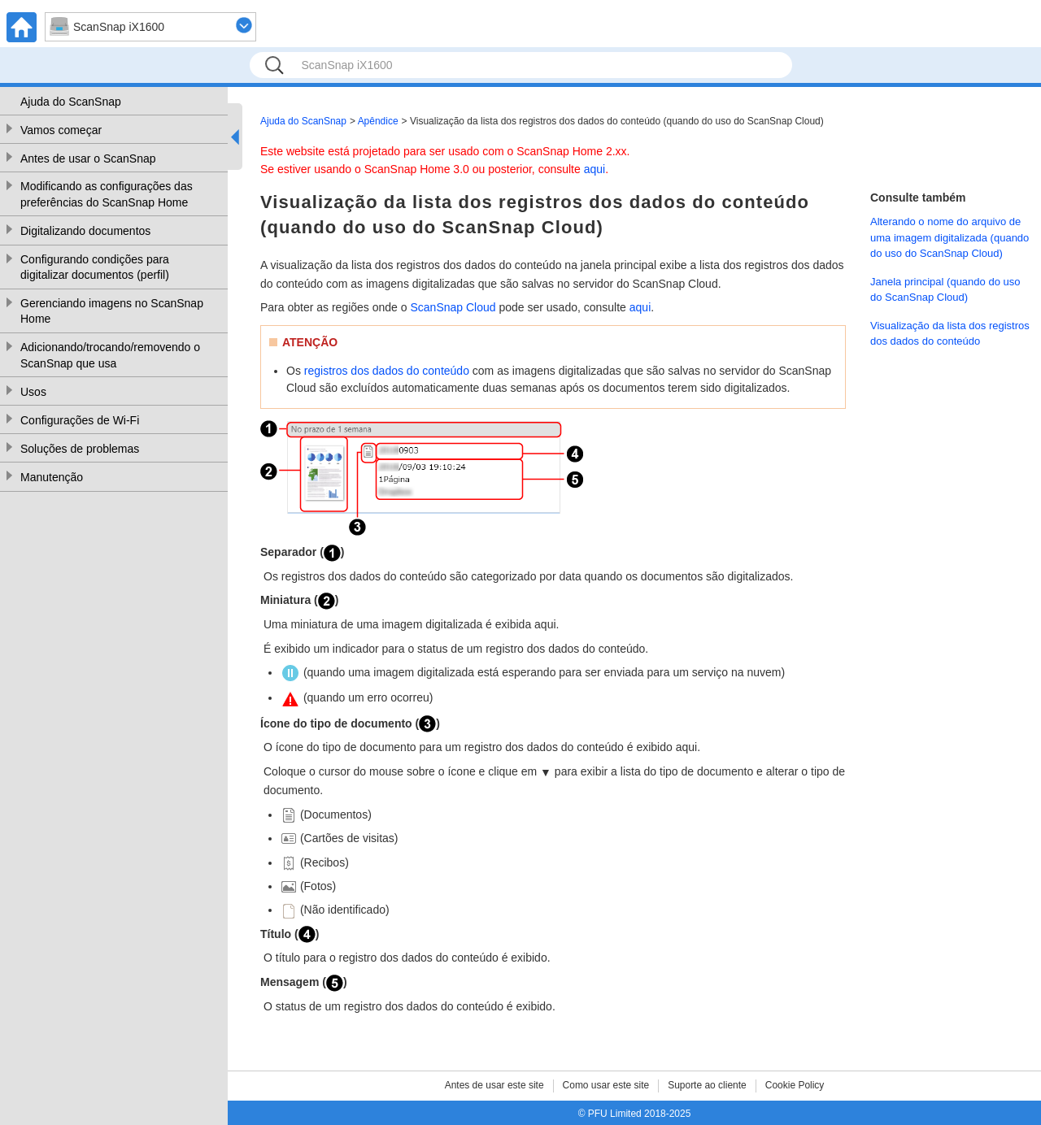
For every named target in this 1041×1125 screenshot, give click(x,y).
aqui (594, 169)
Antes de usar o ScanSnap (88, 158)
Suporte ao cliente (707, 1085)
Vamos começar (61, 130)
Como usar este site (606, 1085)
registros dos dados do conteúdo (386, 370)
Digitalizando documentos (85, 230)
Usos (33, 391)
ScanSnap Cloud (452, 307)
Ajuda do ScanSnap (70, 101)
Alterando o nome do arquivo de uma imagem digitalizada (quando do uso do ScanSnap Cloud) (949, 237)
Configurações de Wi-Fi (79, 420)
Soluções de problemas (79, 448)
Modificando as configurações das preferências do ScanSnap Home (106, 194)
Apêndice (378, 121)
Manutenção (51, 477)
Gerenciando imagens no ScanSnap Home (111, 311)
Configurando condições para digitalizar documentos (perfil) (94, 267)
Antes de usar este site (494, 1085)
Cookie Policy (795, 1085)
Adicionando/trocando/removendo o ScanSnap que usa (110, 355)
